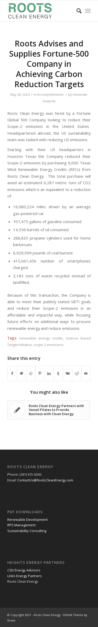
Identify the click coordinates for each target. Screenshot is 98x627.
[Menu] (88, 10)
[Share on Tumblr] (58, 373)
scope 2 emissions (48, 344)
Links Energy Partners (24, 576)
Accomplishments (50, 94)
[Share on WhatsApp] (30, 373)
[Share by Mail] (86, 373)
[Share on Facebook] (12, 373)
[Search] (76, 10)
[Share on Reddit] (76, 373)
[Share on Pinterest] (40, 373)
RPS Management (21, 525)
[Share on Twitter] (21, 373)
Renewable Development (27, 519)
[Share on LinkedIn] (49, 373)
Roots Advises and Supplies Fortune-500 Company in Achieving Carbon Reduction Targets (49, 63)
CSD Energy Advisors (23, 570)
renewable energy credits (41, 338)
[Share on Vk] (67, 373)
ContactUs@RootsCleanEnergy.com (45, 480)
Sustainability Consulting (26, 530)
